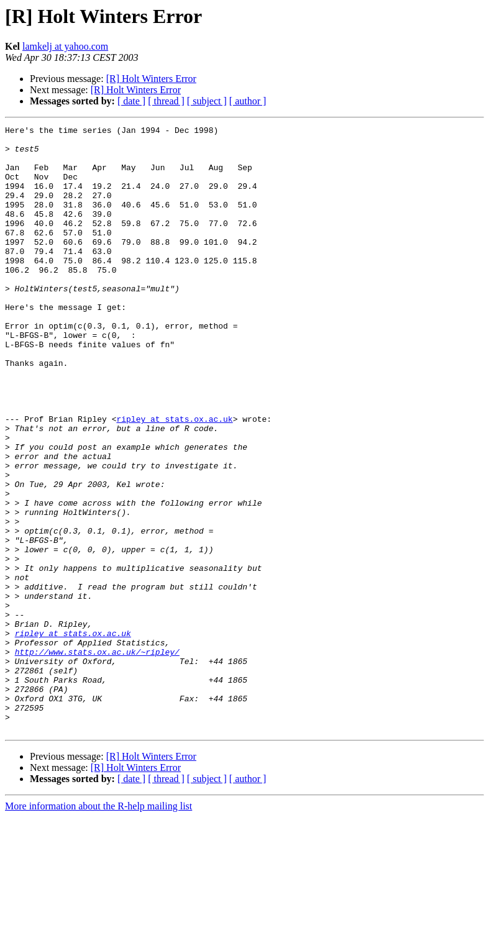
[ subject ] (207, 101)
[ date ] (131, 101)
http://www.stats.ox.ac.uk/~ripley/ (97, 757)
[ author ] (248, 101)
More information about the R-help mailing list (98, 927)
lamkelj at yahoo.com (65, 46)
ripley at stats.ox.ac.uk (174, 478)
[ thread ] (166, 101)
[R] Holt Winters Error (151, 78)
